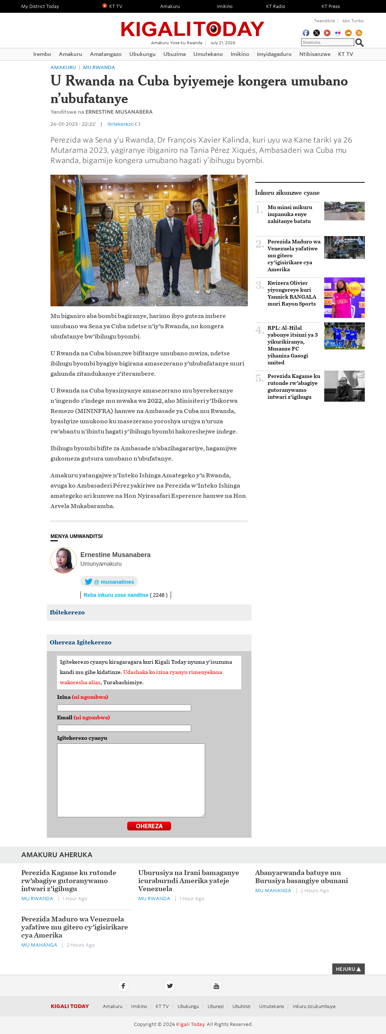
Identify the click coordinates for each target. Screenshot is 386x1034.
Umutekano (271, 1006)
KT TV (162, 1006)
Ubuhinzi (241, 1006)
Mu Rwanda (99, 67)
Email (83, 718)
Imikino (139, 1006)
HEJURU (348, 969)
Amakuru (63, 67)
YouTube (216, 986)
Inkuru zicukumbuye (314, 1006)
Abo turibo (353, 20)
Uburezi (216, 1006)
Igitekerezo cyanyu (82, 738)
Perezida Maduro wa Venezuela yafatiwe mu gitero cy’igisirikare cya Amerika (294, 256)
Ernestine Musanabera (115, 554)
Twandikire (324, 20)
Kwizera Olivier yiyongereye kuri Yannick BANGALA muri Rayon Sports (292, 293)
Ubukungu (188, 1006)
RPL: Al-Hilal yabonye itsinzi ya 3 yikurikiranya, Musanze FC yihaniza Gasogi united (293, 345)
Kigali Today (193, 25)
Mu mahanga (273, 890)
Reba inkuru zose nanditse (126, 595)
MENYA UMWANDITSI (76, 536)
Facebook (123, 986)
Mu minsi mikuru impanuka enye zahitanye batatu (290, 214)
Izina (82, 697)
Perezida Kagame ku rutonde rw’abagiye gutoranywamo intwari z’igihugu (294, 386)
